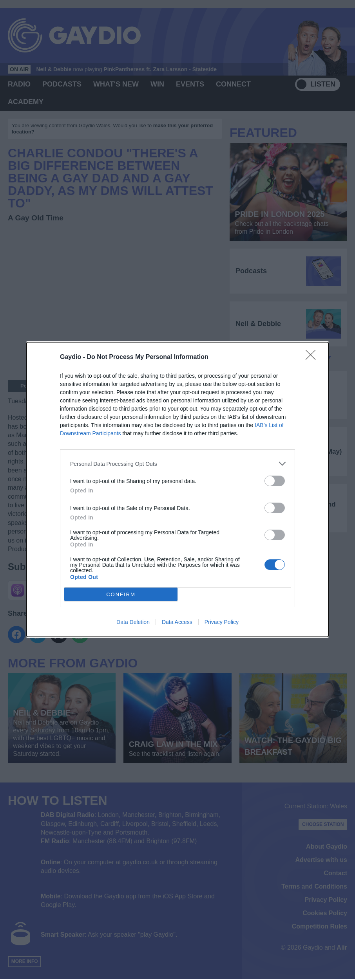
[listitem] (177, 464)
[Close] (313, 357)
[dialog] (177, 489)
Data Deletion (133, 622)
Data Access (177, 622)
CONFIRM (121, 594)
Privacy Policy (222, 622)
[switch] (274, 481)
